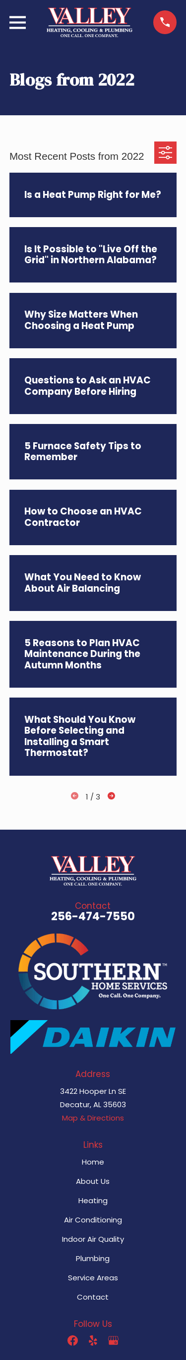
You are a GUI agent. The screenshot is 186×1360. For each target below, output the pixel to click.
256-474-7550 (93, 916)
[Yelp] (93, 1340)
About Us (93, 1181)
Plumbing (93, 1258)
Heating (93, 1200)
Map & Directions (93, 1118)
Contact (93, 1297)
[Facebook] (72, 1340)
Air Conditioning (93, 1220)
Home (93, 1162)
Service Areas (93, 1277)
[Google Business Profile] (113, 1340)
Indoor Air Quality (93, 1239)
